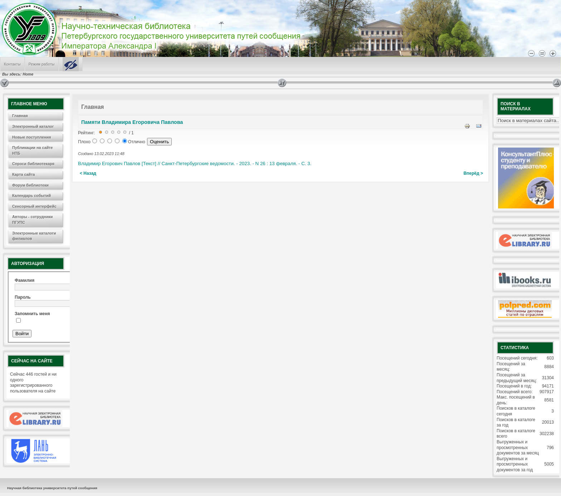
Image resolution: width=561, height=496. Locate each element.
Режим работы (42, 64)
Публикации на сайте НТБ (32, 150)
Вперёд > (473, 173)
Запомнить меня (32, 313)
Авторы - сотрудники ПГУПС (32, 220)
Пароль (23, 297)
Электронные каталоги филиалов (34, 236)
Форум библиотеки (30, 185)
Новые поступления (31, 137)
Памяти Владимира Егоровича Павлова (132, 122)
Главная (20, 116)
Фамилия (24, 280)
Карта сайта (23, 174)
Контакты (12, 64)
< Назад (88, 173)
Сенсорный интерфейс (34, 206)
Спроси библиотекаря (33, 164)
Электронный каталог (33, 126)
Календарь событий (31, 195)
